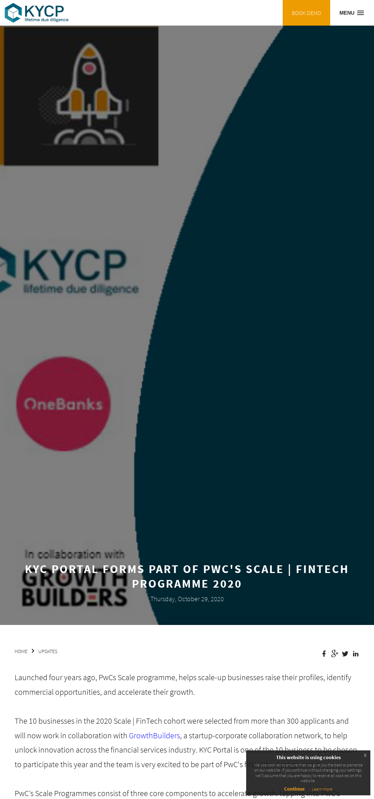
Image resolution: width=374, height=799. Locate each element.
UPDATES (47, 651)
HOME (21, 651)
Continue (294, 788)
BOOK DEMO (306, 12)
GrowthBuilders (154, 735)
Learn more (322, 789)
